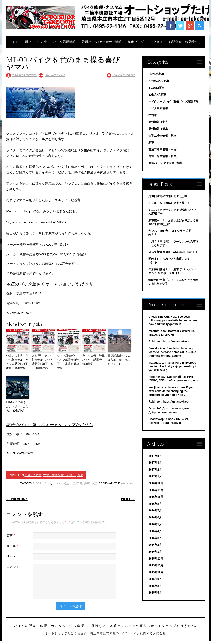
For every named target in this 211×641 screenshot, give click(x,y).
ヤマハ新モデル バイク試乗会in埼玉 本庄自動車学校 (68, 362)
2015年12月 (155, 558)
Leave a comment (123, 75)
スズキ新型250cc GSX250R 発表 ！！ (173, 252)
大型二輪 (76, 483)
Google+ (190, 25)
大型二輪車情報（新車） (59, 475)
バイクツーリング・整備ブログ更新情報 (173, 101)
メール (13, 546)
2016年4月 (155, 531)
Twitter (180, 25)
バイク (46, 483)
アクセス (156, 42)
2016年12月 (155, 483)
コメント (12, 566)
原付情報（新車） (159, 128)
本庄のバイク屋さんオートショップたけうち (49, 284)
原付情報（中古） (159, 122)
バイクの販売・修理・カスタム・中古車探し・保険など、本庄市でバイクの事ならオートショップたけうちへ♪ (105, 626)
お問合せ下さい (69, 264)
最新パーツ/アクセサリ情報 (102, 42)
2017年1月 (155, 476)
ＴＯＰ (14, 42)
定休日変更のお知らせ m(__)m (167, 196)
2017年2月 (155, 469)
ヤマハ (57, 483)
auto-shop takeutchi (24, 75)
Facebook (170, 25)
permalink (127, 483)
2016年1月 (155, 551)
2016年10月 (155, 497)
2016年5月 (155, 524)
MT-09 (37, 483)
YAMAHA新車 (32, 475)
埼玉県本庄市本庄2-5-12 (108, 633)
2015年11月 (155, 565)
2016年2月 (155, 544)
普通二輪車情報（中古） (163, 149)
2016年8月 (155, 503)
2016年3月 (155, 538)
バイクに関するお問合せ (148, 633)
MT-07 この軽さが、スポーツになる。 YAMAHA (17, 406)
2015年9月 (155, 579)
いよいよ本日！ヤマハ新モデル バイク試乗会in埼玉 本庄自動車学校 (17, 362)
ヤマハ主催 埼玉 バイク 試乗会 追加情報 (94, 359)
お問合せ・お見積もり (185, 42)
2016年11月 (155, 490)
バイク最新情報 (64, 42)
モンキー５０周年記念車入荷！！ (169, 203)
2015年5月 (155, 592)
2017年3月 (155, 462)
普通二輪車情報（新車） (163, 156)
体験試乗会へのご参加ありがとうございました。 (119, 359)
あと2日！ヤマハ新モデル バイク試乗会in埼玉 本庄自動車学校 (43, 362)
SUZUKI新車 (156, 87)
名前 (11, 535)
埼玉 (66, 483)
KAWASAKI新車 (158, 81)
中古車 (42, 42)
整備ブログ (136, 42)
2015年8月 (155, 586)
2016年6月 (155, 517)
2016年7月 (155, 510)
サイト (11, 556)
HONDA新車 (156, 74)
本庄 (94, 483)
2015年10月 (155, 572)
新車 (28, 42)
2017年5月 (155, 456)
